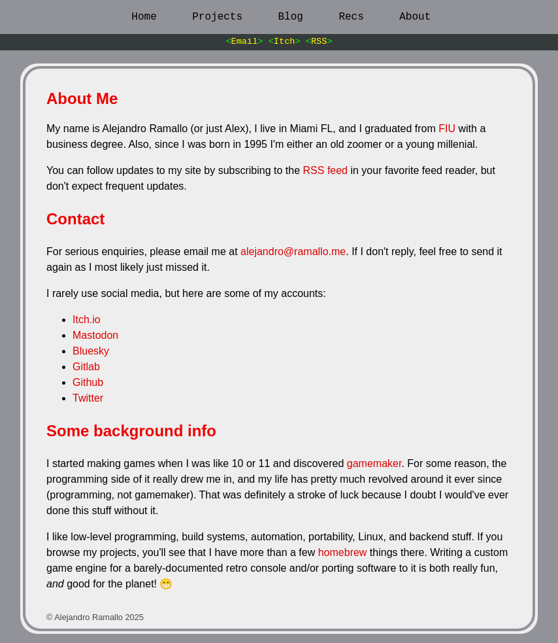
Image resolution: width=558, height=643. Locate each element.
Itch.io (87, 319)
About (415, 17)
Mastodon (95, 335)
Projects (217, 17)
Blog (290, 17)
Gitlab (86, 366)
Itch (284, 41)
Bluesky (91, 350)
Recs (350, 17)
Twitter (88, 398)
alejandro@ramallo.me (293, 251)
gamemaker (374, 463)
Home (143, 17)
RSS (319, 41)
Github (88, 382)
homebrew (342, 552)
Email (244, 41)
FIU (446, 128)
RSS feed (325, 170)
